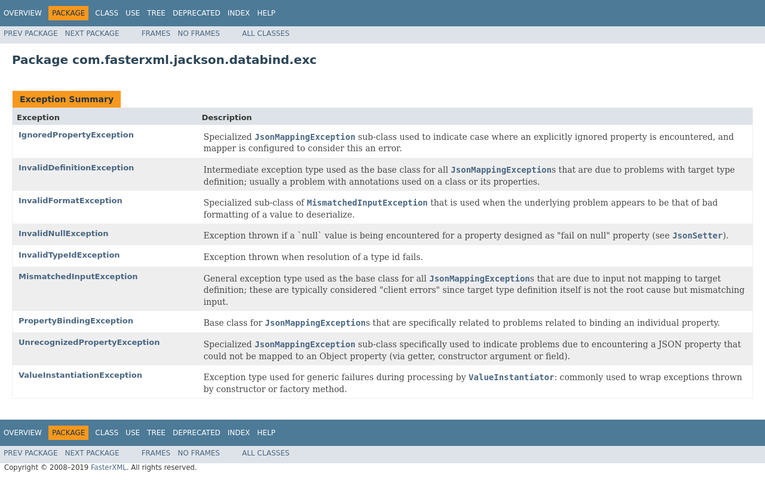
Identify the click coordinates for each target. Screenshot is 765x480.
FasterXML (109, 467)
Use (133, 13)
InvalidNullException (64, 233)
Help (266, 13)
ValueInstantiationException (80, 375)
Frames (156, 33)
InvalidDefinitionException (76, 167)
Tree (156, 13)
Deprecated (197, 13)
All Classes (265, 33)
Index (239, 13)
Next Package (92, 33)
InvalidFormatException (71, 200)
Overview (23, 13)
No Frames (199, 33)
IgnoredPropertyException (76, 134)
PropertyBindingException (76, 320)
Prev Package (31, 33)
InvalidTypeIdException (69, 254)
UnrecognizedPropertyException (89, 342)
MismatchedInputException (78, 276)
